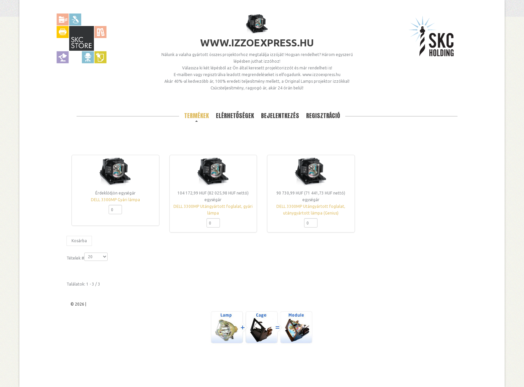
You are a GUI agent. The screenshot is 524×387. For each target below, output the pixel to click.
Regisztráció (323, 115)
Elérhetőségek (235, 115)
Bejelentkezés (280, 115)
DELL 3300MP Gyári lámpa (115, 200)
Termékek (196, 115)
